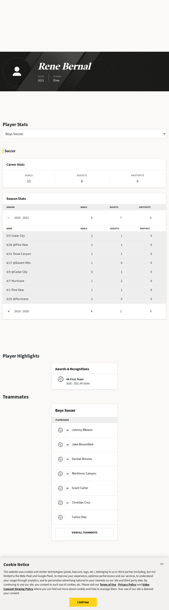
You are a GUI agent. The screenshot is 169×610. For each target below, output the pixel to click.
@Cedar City (17, 272)
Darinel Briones (73, 459)
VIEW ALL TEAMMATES (84, 532)
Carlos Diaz (70, 517)
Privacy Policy (127, 588)
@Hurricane (17, 299)
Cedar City (15, 236)
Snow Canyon (18, 254)
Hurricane (15, 281)
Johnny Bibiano (74, 430)
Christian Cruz (72, 502)
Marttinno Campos (75, 473)
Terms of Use (108, 588)
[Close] (162, 568)
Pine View (15, 290)
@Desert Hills (18, 263)
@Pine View (17, 245)
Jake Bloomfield (74, 444)
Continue (83, 605)
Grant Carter (71, 488)
